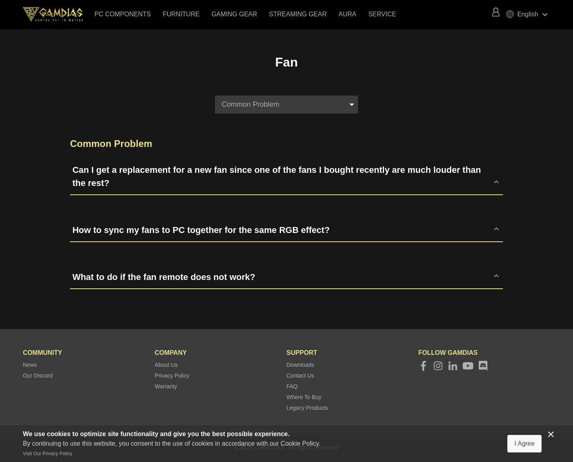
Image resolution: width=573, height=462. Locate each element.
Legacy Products (307, 408)
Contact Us (300, 375)
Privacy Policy (172, 375)
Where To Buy (304, 397)
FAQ (292, 386)
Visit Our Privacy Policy (47, 453)
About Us (166, 365)
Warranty (166, 386)
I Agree (525, 443)
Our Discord (38, 375)
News (30, 365)
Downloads (300, 365)
